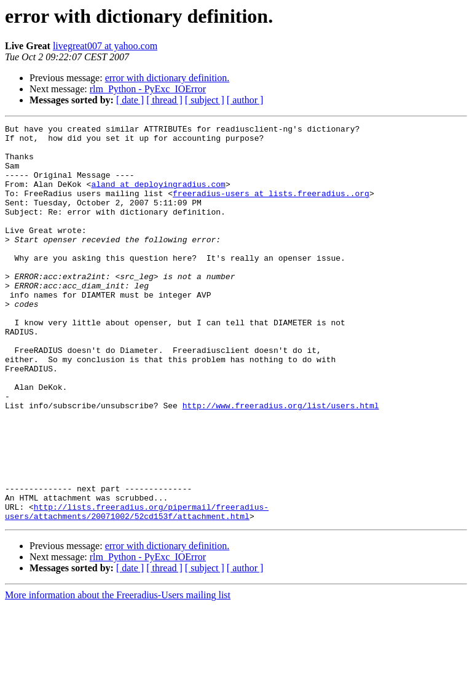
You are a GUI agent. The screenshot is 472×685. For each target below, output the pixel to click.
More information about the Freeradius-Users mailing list (117, 674)
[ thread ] (164, 100)
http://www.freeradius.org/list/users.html (281, 462)
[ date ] (130, 100)
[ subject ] (204, 100)
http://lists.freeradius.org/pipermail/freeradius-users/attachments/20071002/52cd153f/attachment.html (137, 590)
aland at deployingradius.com (158, 196)
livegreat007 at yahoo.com (105, 46)
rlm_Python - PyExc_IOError (148, 89)
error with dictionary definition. (167, 78)
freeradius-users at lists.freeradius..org (271, 207)
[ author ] (245, 100)
